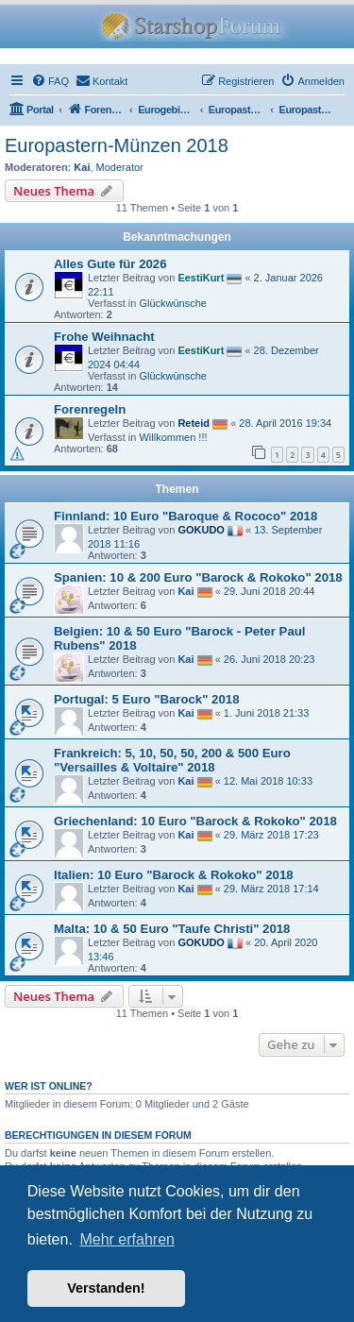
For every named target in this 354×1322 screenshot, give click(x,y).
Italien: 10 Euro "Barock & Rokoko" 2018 (174, 875)
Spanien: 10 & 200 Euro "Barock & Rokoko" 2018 (198, 577)
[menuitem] (50, 81)
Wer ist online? (49, 1086)
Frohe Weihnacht (104, 337)
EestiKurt (200, 277)
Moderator (119, 167)
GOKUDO (201, 529)
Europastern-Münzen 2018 (116, 145)
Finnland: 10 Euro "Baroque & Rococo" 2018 (185, 516)
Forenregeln (90, 409)
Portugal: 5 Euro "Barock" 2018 (146, 699)
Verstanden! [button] (105, 1288)
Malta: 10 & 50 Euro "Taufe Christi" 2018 (172, 929)
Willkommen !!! (173, 437)
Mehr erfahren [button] (127, 1239)
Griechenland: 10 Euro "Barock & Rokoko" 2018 (195, 821)
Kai (82, 167)
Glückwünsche (173, 303)
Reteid (193, 423)
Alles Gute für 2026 (110, 264)
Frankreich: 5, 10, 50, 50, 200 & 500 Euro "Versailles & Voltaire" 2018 (172, 760)
